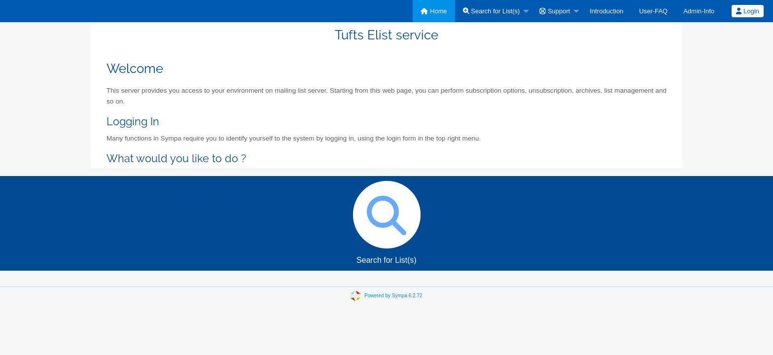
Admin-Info (698, 11)
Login (747, 11)
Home (434, 11)
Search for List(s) (491, 11)
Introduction (606, 11)
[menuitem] (434, 11)
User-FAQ (653, 11)
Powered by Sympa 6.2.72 (393, 295)
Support (554, 11)
